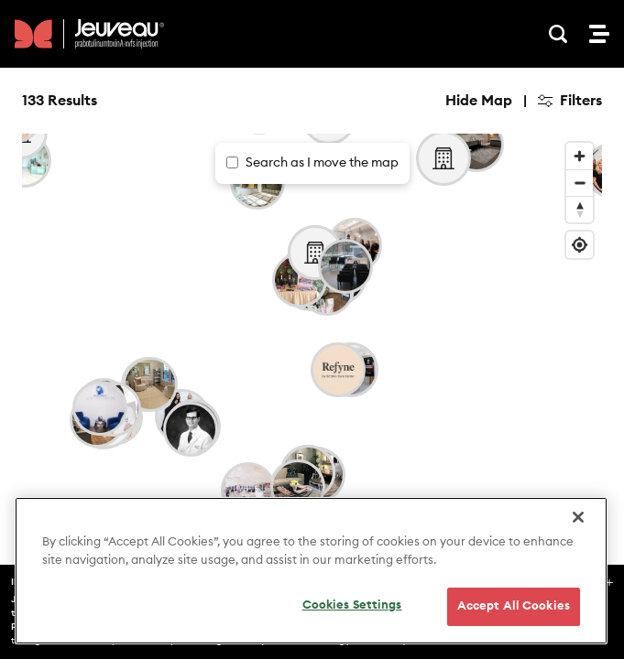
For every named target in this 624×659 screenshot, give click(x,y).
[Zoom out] (579, 182)
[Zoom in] (579, 156)
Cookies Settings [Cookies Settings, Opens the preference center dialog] (352, 605)
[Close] (578, 517)
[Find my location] (579, 245)
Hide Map (478, 100)
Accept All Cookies (513, 606)
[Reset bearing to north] (579, 209)
